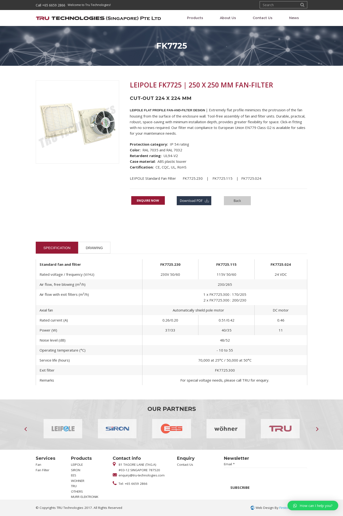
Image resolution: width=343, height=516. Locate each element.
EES (73, 475)
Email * (229, 464)
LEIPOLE (77, 464)
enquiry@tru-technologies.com (142, 475)
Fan (38, 464)
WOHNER (77, 481)
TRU (74, 486)
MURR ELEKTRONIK (84, 497)
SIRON (75, 470)
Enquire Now (148, 200)
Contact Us (185, 464)
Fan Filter (42, 470)
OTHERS (77, 491)
